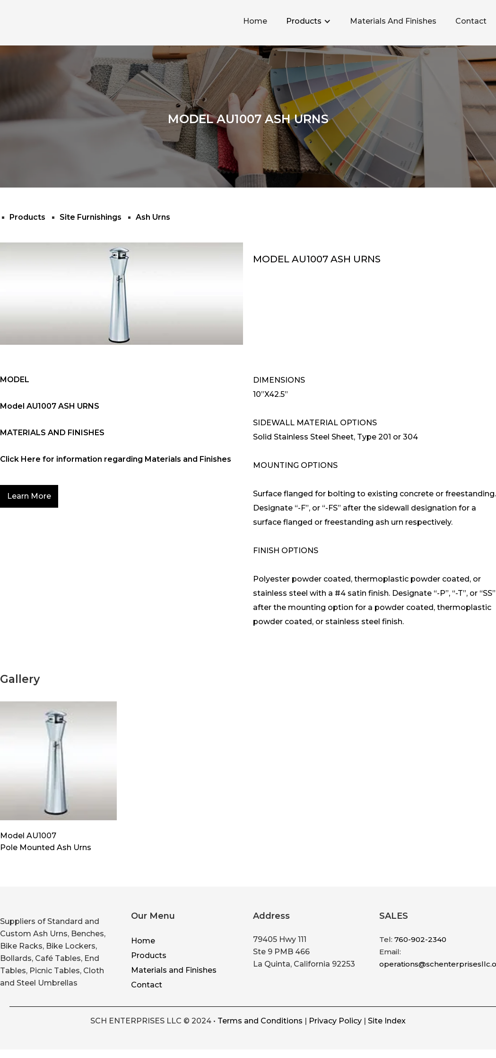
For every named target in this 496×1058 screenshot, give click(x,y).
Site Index (387, 1020)
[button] (308, 21)
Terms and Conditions (260, 1020)
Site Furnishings (91, 217)
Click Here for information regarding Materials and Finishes (115, 459)
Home (255, 21)
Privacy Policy (335, 1020)
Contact (471, 21)
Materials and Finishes (174, 970)
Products (304, 21)
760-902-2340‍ (420, 939)
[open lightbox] (58, 760)
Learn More (29, 496)
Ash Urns (153, 217)
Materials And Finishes (393, 21)
